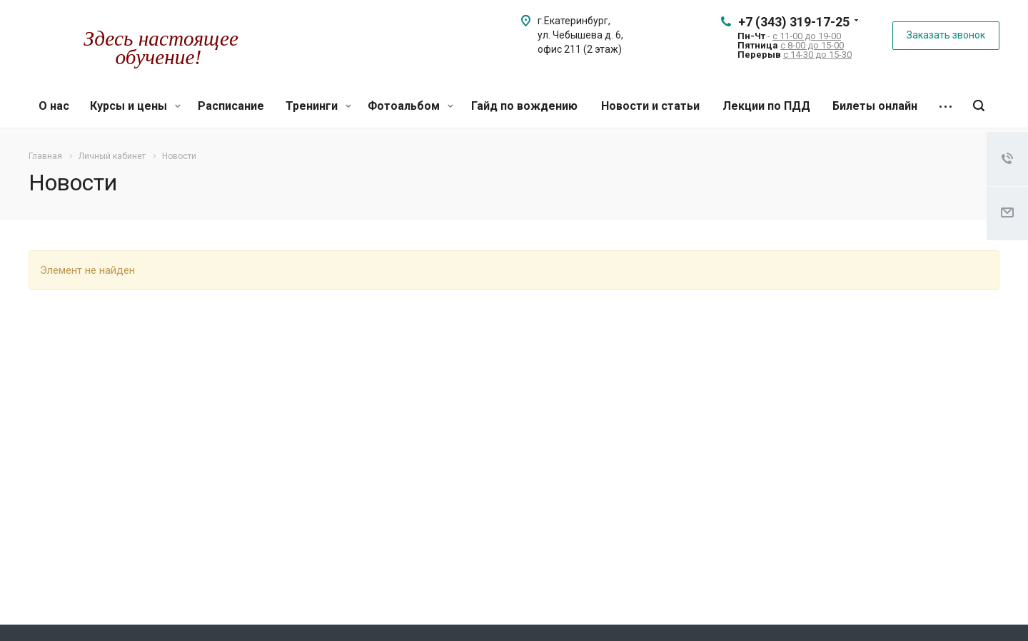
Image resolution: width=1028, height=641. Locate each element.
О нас (54, 106)
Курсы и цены (135, 106)
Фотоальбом (410, 106)
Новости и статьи (650, 106)
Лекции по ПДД (766, 106)
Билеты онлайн (874, 106)
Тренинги (318, 106)
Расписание (231, 106)
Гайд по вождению (524, 106)
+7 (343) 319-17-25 (794, 21)
